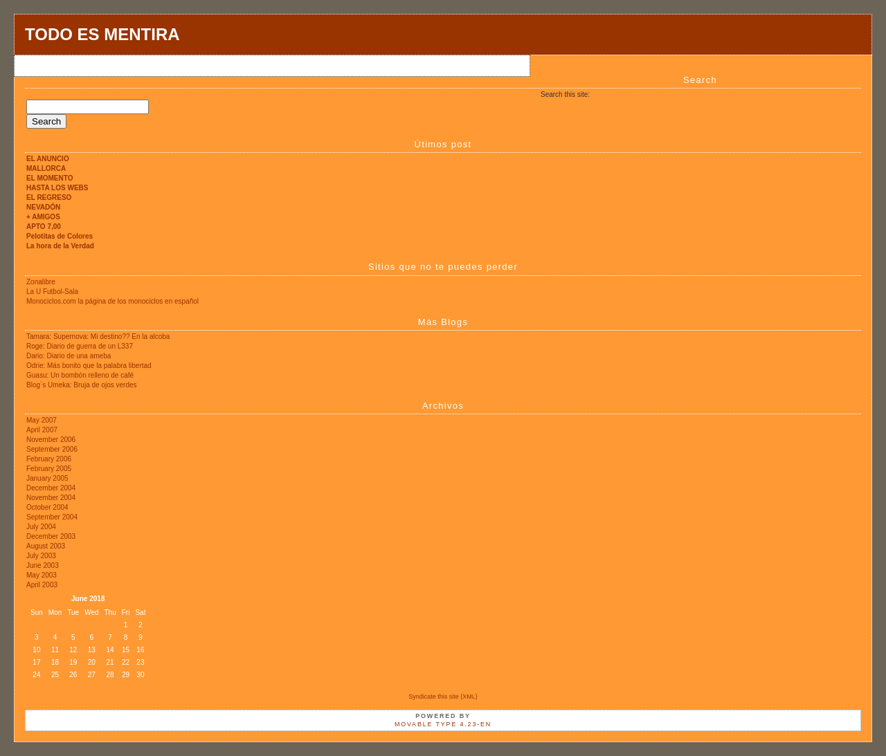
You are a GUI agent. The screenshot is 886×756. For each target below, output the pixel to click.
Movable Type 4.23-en (443, 724)
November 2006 (50, 439)
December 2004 (50, 488)
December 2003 (50, 536)
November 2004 (50, 497)
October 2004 (47, 507)
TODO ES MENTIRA (102, 34)
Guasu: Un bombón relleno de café (80, 375)
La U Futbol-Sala (52, 291)
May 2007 (41, 420)
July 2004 (41, 527)
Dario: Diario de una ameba (68, 356)
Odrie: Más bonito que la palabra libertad (89, 365)
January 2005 (47, 478)
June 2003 (42, 565)
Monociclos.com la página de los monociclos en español (112, 301)
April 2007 (41, 430)
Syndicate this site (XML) (443, 696)
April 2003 (41, 585)
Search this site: (565, 94)
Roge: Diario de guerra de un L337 (79, 346)
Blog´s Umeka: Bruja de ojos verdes (81, 385)
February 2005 (48, 468)
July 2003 (41, 556)
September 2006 (52, 449)
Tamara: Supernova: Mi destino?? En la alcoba (98, 336)
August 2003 (45, 546)
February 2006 (48, 459)
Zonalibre (40, 282)
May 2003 (41, 575)
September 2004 (52, 517)
